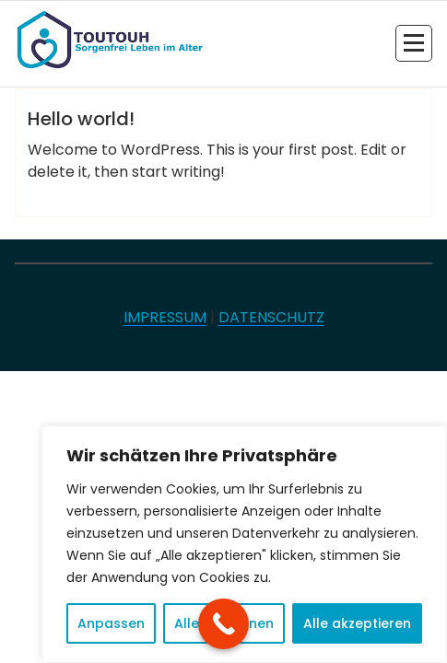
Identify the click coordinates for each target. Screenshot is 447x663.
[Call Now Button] (223, 624)
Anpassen (111, 623)
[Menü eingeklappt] (413, 43)
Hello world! (81, 119)
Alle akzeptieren (357, 623)
